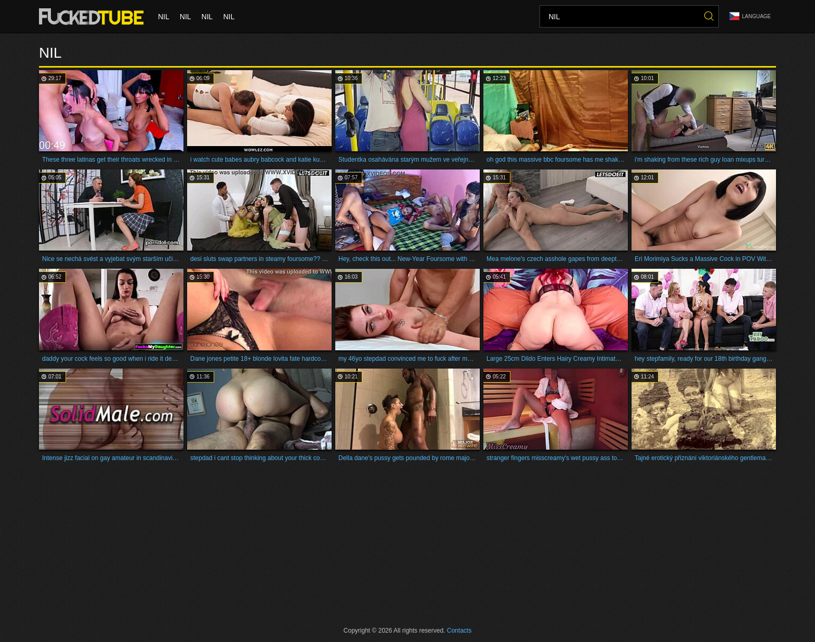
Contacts (459, 630)
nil (163, 16)
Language (750, 16)
